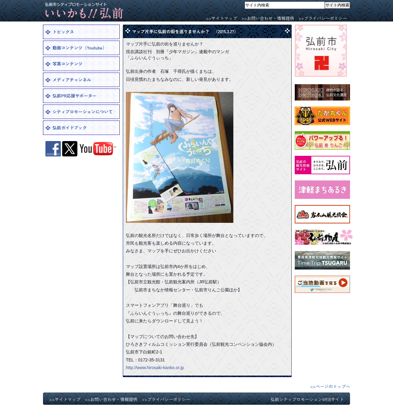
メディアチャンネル (72, 80)
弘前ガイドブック (70, 127)
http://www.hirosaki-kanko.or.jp (155, 367)
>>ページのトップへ (330, 386)
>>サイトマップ (221, 18)
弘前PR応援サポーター (75, 96)
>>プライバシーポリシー (322, 18)
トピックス (63, 32)
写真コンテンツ (68, 64)
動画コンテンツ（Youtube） (80, 48)
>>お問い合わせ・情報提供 (267, 18)
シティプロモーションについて (83, 111)
